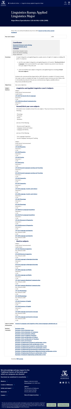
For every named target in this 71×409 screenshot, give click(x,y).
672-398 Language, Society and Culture (26, 194)
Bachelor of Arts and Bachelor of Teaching (26, 339)
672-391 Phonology (20, 204)
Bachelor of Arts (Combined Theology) (25, 335)
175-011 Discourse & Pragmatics (24, 220)
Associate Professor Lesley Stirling (22, 45)
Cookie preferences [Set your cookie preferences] (63, 405)
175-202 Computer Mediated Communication (27, 280)
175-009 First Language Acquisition (25, 209)
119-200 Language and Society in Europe (26, 311)
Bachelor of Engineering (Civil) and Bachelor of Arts (29, 344)
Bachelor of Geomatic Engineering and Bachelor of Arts (30, 354)
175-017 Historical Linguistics (23, 249)
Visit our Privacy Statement (13, 407)
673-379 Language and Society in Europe (26, 317)
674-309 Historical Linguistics (23, 254)
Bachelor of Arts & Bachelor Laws (24, 330)
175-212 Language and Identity (24, 230)
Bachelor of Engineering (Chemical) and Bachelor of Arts (30, 342)
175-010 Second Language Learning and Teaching (29, 168)
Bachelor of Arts (19, 328)
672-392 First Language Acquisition (25, 215)
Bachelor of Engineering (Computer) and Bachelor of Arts (31, 346)
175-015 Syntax (19, 157)
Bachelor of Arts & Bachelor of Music (25, 334)
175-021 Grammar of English (23, 301)
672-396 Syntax (19, 162)
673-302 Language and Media (23, 275)
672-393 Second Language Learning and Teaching (29, 173)
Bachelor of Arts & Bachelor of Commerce (26, 332)
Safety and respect (6, 388)
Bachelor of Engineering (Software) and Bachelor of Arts (30, 353)
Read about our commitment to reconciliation (13, 377)
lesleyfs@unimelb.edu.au (20, 46)
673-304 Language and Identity (24, 236)
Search (65, 3)
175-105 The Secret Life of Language (25, 96)
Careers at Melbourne (7, 385)
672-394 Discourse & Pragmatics (24, 225)
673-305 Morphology (21, 296)
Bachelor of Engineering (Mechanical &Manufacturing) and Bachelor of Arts (36, 351)
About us (3, 381)
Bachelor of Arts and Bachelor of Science (26, 337)
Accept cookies (51, 405)
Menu (69, 3)
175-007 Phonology (20, 199)
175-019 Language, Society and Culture (26, 189)
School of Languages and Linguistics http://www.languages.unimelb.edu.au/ (36, 323)
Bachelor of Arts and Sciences (23, 340)
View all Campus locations (31, 395)
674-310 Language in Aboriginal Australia (26, 264)
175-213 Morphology (21, 290)
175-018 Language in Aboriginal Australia (26, 259)
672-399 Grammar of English (23, 306)
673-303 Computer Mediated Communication (27, 285)
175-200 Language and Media (23, 270)
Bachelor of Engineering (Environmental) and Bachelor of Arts (32, 349)
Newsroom (4, 392)
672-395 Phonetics (20, 152)
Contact (3, 395)
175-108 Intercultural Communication (25, 101)
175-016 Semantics (20, 178)
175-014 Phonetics (20, 147)
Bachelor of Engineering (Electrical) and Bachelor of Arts (31, 347)
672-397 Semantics (20, 183)
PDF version (20, 359)
